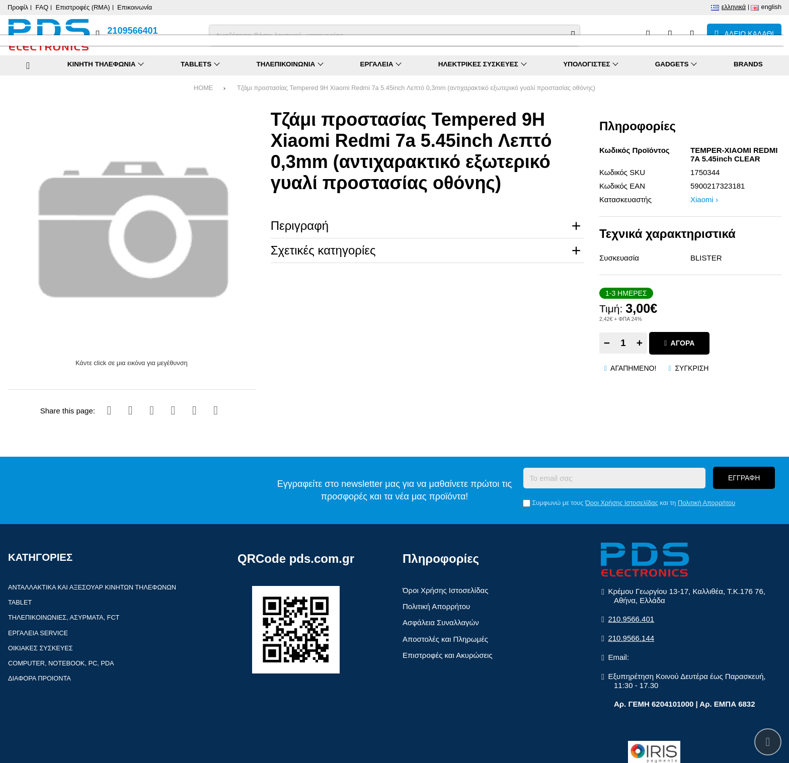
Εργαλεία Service (38, 633)
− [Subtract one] (607, 343)
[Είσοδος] (692, 34)
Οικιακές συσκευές (40, 648)
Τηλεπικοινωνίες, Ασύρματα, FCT (63, 617)
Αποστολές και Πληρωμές (445, 639)
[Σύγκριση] (648, 34)
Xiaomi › (704, 199)
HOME (203, 88)
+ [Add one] (640, 343)
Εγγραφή (744, 478)
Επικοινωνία (134, 7)
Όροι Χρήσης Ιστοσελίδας (621, 502)
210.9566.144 (631, 638)
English (771, 7)
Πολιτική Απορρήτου (706, 502)
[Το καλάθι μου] (744, 35)
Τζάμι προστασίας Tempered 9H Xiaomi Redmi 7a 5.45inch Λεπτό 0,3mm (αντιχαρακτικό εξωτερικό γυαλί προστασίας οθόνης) (416, 88)
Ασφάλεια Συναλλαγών (441, 622)
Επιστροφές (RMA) (83, 7)
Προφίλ (18, 7)
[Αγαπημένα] (670, 34)
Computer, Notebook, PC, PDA (61, 663)
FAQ (42, 7)
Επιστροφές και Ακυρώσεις (448, 655)
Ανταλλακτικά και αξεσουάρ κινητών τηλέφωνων (92, 587)
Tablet (20, 602)
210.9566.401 (631, 619)
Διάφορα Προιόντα (39, 678)
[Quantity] (623, 343)
